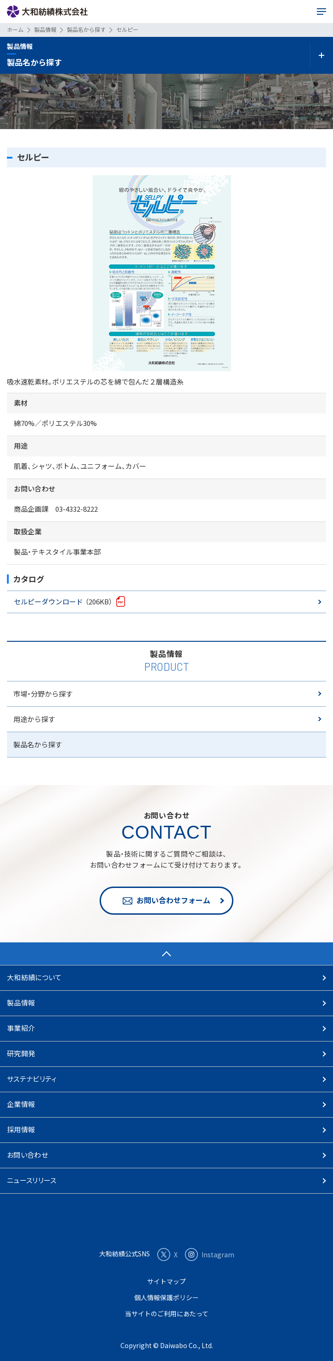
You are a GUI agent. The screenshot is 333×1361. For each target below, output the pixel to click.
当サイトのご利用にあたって (166, 1313)
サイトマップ (166, 1281)
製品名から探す (37, 744)
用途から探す (34, 719)
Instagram (209, 1254)
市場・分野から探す (42, 693)
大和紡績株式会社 (47, 11)
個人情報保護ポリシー (166, 1297)
